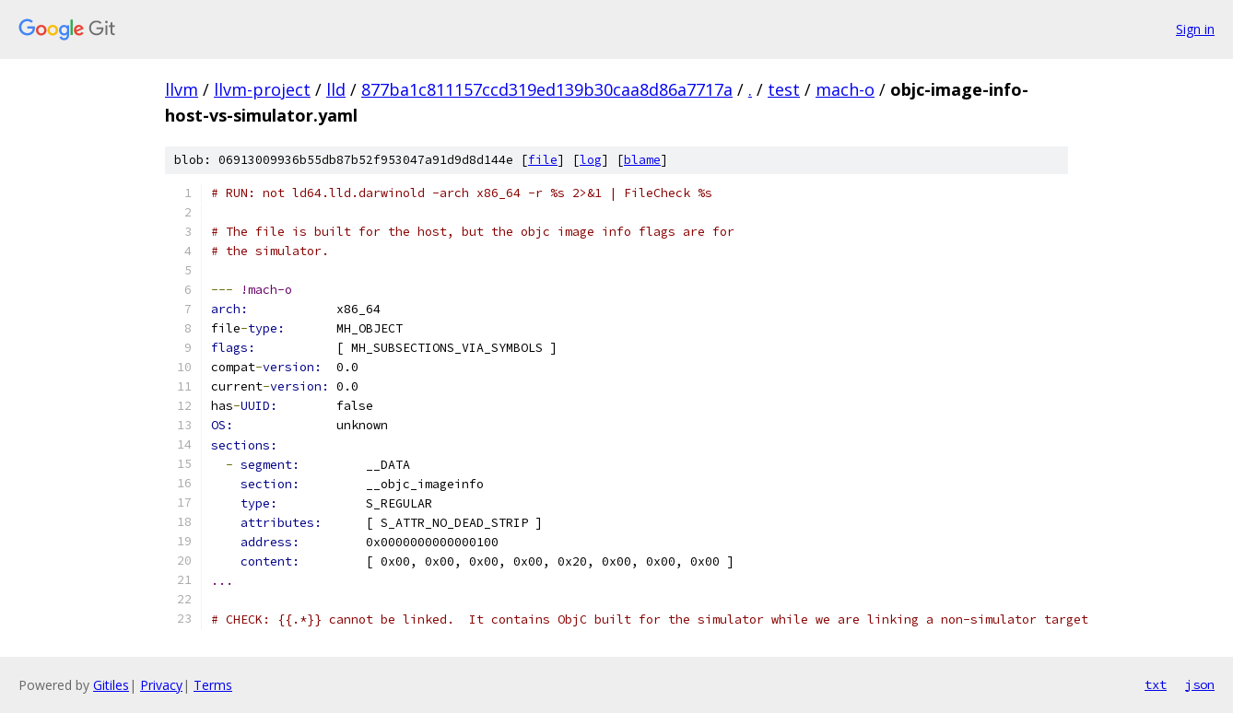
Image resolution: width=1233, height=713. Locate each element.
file (543, 160)
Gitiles (111, 685)
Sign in (1195, 29)
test (784, 89)
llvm (181, 89)
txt (1156, 684)
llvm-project (262, 89)
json (1200, 684)
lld (336, 89)
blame (642, 160)
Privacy (161, 685)
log (591, 160)
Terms (213, 685)
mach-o (845, 89)
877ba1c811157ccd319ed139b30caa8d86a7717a (547, 89)
